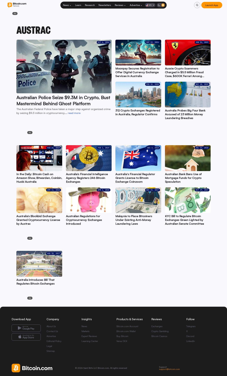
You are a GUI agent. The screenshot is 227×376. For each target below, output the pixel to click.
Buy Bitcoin (122, 336)
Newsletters (105, 5)
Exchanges (156, 326)
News (67, 5)
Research (90, 5)
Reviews (120, 5)
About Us (51, 326)
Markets (85, 331)
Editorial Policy (54, 341)
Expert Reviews (89, 336)
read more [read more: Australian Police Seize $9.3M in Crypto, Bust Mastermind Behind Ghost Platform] (74, 113)
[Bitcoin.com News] (17, 5)
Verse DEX (121, 341)
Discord (190, 336)
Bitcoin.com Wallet (126, 331)
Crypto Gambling (160, 331)
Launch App (211, 5)
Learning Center (89, 341)
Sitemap (51, 351)
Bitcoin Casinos (159, 336)
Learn (78, 5)
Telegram (191, 326)
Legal (49, 346)
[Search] (197, 5)
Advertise (136, 5)
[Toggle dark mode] (161, 5)
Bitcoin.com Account (127, 326)
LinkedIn (190, 341)
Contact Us (52, 331)
